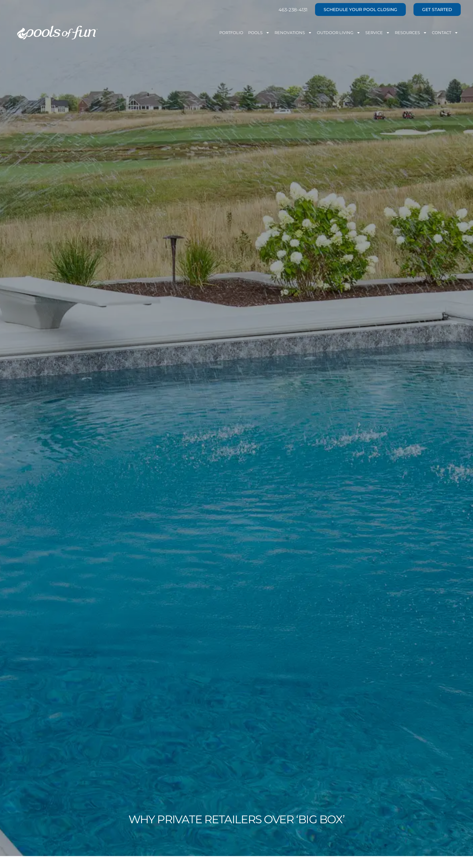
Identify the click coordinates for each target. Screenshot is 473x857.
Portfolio (231, 32)
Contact (445, 33)
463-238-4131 (293, 10)
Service (377, 33)
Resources (411, 33)
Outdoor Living (338, 33)
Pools (259, 33)
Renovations (293, 33)
